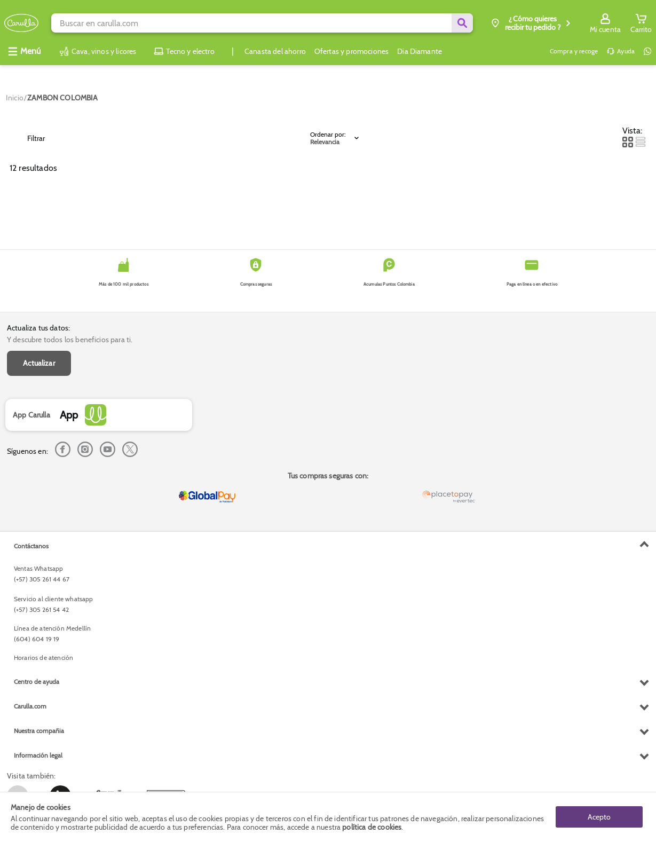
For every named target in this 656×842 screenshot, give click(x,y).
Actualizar (39, 363)
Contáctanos (31, 546)
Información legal (38, 755)
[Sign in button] (605, 23)
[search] (261, 23)
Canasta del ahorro (275, 51)
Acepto (599, 817)
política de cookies (371, 827)
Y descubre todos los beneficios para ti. (69, 339)
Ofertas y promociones (351, 51)
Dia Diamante (419, 51)
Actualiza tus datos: (38, 328)
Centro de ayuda (36, 682)
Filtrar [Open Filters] (28, 138)
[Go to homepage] (14, 98)
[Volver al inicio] (21, 23)
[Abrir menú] (24, 51)
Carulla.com (30, 706)
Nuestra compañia (39, 731)
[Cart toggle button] (641, 23)
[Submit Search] (462, 23)
